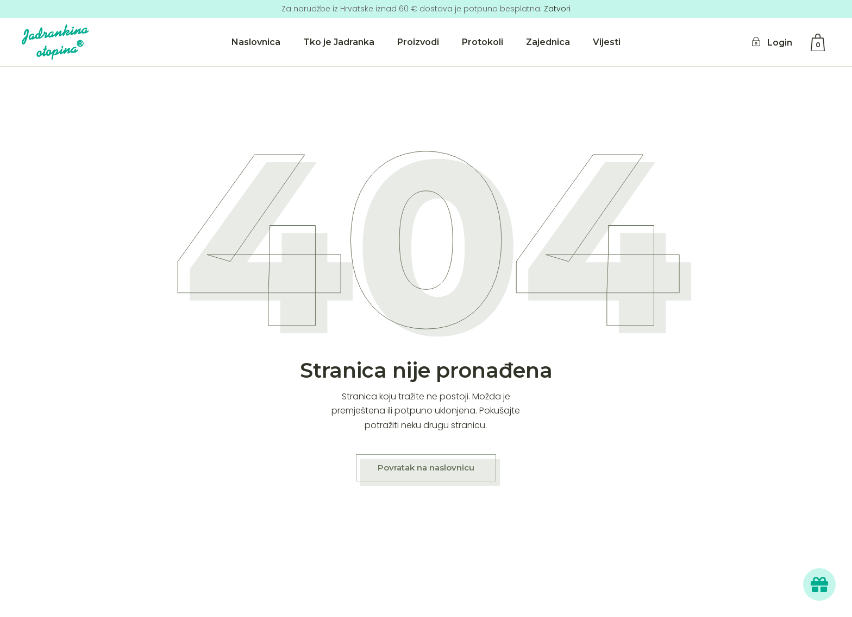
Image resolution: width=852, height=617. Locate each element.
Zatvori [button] (557, 8)
